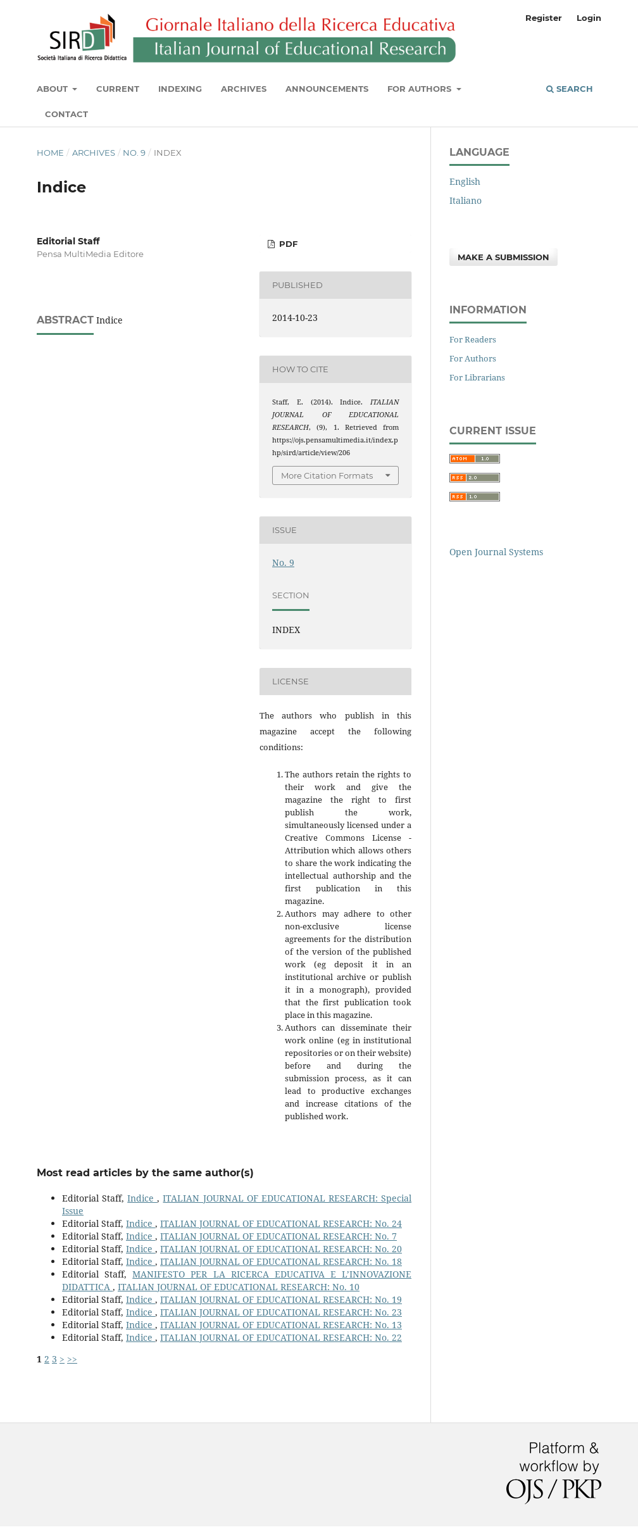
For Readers (472, 339)
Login (589, 18)
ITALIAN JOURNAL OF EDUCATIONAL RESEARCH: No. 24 (281, 1223)
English (464, 181)
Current (117, 89)
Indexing (180, 89)
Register (543, 18)
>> (72, 1359)
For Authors (420, 89)
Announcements (326, 89)
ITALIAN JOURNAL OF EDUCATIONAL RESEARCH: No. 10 (239, 1287)
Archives (243, 89)
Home (50, 153)
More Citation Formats (327, 475)
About (53, 89)
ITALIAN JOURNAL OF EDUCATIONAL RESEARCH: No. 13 (281, 1325)
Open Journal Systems (496, 552)
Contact (66, 114)
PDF (287, 244)
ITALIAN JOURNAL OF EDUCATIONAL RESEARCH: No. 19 (281, 1299)
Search (569, 89)
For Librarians (477, 377)
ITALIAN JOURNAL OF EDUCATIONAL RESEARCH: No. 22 (281, 1337)
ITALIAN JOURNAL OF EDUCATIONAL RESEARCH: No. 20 (281, 1249)
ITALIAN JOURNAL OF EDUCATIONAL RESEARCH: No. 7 (278, 1236)
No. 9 (134, 153)
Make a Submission (503, 257)
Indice (142, 1198)
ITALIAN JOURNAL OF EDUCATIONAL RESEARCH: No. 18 (281, 1261)
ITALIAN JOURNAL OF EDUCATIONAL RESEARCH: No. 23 (281, 1312)
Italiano (465, 200)
